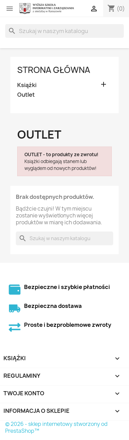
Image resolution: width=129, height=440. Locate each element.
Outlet (26, 94)
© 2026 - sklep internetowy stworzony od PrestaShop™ (56, 427)
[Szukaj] (64, 31)
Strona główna (53, 70)
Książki (26, 85)
